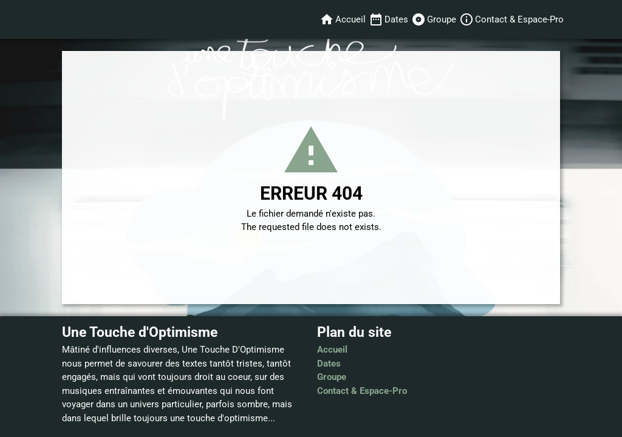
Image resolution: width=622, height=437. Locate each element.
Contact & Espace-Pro (362, 390)
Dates (329, 363)
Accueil (332, 349)
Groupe (331, 376)
